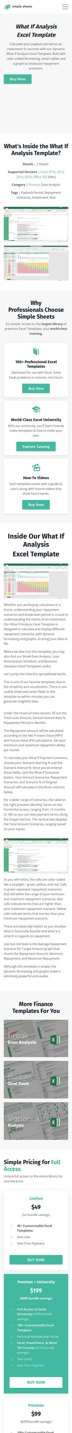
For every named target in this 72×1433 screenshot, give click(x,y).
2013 (60, 172)
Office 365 (40, 177)
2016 (19, 177)
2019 (28, 177)
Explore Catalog (36, 446)
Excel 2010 (47, 172)
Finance (34, 185)
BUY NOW (36, 1259)
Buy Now (17, 79)
